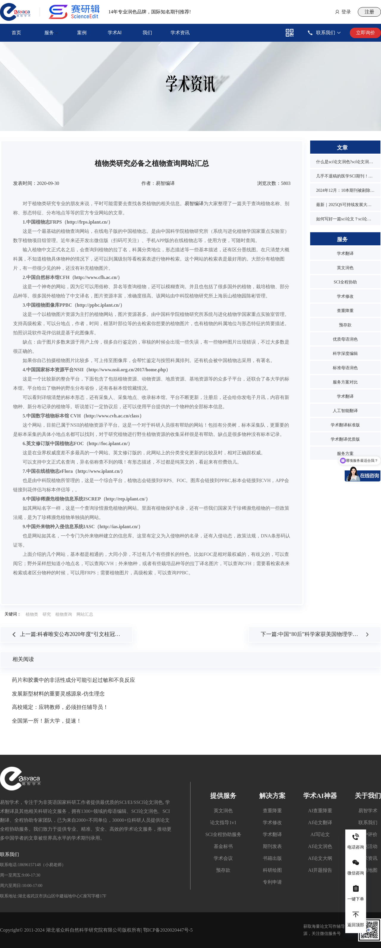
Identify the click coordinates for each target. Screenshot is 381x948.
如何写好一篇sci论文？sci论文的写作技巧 (345, 219)
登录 (346, 11)
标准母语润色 (345, 368)
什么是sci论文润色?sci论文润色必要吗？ (345, 162)
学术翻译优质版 (345, 439)
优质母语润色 (345, 339)
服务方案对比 (345, 382)
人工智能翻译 (345, 410)
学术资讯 (180, 32)
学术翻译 (345, 253)
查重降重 (345, 310)
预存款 (345, 325)
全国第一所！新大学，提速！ (47, 721)
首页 (16, 32)
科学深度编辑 (345, 353)
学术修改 (345, 296)
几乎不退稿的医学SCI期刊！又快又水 (345, 176)
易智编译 (194, 203)
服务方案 (345, 453)
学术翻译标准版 (345, 425)
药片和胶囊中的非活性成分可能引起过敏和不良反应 (73, 680)
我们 (147, 32)
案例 (82, 32)
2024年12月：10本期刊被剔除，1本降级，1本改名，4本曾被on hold (345, 190)
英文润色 (345, 268)
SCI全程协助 (345, 282)
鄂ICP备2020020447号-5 (168, 930)
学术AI (115, 32)
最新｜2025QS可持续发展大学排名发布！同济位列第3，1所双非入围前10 (345, 204)
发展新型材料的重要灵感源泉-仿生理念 (58, 694)
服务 (49, 32)
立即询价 (365, 32)
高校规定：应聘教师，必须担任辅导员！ (60, 707)
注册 (369, 11)
